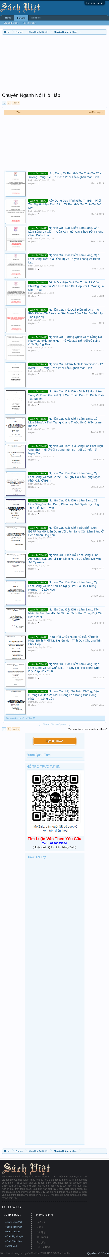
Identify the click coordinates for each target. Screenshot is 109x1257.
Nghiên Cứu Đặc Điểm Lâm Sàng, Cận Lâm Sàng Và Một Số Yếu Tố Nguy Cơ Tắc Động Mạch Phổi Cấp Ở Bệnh (64, 477)
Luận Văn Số (34, 180)
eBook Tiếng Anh (13, 1227)
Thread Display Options (54, 724)
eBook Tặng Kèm (13, 1241)
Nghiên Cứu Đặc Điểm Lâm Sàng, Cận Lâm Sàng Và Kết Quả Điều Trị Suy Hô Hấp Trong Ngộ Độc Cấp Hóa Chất (64, 667)
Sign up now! (54, 741)
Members (36, 18)
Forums (21, 18)
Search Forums (11, 23)
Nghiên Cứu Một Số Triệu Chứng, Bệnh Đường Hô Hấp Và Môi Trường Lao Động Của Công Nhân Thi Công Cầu (64, 695)
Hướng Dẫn (11, 1246)
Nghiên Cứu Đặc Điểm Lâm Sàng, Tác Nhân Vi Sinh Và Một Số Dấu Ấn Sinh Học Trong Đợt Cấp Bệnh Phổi (65, 613)
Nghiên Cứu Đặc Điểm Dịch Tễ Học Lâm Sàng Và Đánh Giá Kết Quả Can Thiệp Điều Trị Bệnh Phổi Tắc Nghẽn (66, 395)
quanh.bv (32, 538)
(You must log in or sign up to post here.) (87, 729)
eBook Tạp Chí (12, 1231)
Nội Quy (41, 1232)
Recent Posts (29, 23)
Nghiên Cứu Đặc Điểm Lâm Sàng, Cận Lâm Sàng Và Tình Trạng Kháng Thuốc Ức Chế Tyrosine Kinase (65, 422)
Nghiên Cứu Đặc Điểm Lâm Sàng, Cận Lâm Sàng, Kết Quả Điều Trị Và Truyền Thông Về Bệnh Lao (64, 259)
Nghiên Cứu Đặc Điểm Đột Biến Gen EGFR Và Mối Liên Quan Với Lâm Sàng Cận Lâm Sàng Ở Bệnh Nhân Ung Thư (65, 531)
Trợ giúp (41, 1242)
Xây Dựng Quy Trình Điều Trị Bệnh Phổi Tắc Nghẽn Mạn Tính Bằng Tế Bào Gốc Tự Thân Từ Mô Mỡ (64, 204)
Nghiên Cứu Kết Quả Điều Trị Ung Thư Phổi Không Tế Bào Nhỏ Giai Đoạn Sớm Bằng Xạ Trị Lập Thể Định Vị (65, 313)
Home (8, 18)
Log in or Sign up (94, 3)
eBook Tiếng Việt (13, 1222)
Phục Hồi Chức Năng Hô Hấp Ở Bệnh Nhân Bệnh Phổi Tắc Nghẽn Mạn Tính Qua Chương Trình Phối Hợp (65, 640)
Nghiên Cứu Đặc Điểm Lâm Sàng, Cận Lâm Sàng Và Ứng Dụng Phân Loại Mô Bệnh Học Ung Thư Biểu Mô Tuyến (63, 504)
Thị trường (42, 1237)
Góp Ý (40, 1227)
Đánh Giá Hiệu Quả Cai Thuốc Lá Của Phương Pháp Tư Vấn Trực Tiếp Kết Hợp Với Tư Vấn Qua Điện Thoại (66, 286)
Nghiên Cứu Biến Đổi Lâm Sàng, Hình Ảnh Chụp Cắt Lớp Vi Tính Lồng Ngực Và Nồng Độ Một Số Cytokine (64, 558)
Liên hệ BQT (43, 1247)
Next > (16, 102)
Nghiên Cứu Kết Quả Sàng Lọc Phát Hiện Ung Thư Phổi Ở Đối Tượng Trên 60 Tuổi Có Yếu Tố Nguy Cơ (65, 449)
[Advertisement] (54, 64)
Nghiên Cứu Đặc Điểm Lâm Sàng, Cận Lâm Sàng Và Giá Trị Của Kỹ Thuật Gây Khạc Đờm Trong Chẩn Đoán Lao (65, 231)
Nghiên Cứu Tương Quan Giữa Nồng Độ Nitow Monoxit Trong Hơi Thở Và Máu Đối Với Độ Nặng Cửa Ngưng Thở (65, 340)
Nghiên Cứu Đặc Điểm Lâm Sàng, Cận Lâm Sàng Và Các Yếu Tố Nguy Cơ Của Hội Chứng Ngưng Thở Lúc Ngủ (63, 586)
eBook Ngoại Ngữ (14, 1236)
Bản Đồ (41, 1222)
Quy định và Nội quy (98, 1253)
